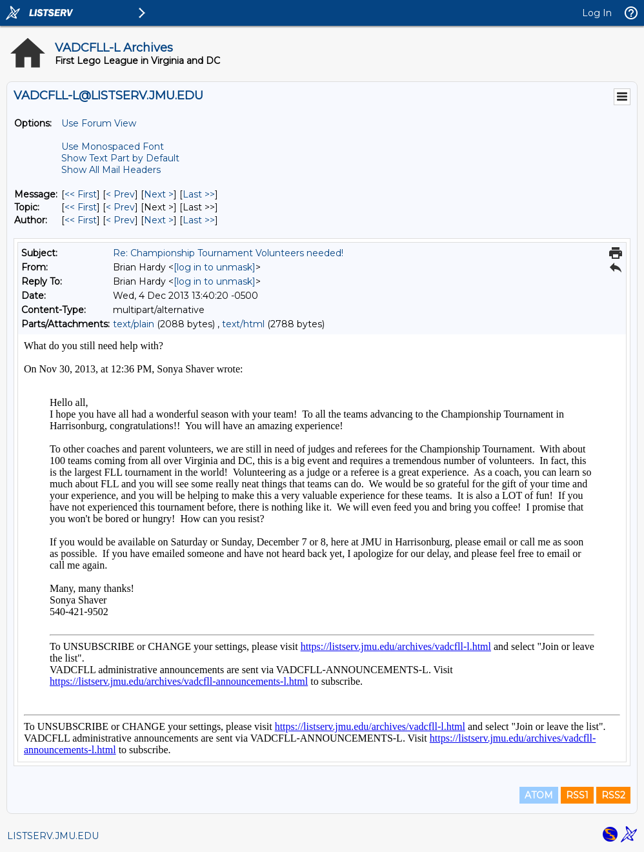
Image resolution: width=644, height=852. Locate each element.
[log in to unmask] (215, 267)
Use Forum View (98, 123)
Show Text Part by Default (120, 158)
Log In (597, 13)
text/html (243, 324)
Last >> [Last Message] (199, 194)
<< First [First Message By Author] (81, 220)
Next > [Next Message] (159, 194)
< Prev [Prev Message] (120, 194)
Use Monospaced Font (112, 146)
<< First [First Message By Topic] (81, 207)
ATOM (539, 795)
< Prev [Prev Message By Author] (120, 220)
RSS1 (577, 795)
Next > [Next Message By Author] (159, 220)
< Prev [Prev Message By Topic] (120, 207)
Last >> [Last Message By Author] (199, 220)
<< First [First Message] (81, 194)
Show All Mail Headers (111, 170)
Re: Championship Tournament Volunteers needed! (228, 253)
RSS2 (613, 795)
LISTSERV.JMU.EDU (53, 836)
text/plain (133, 324)
